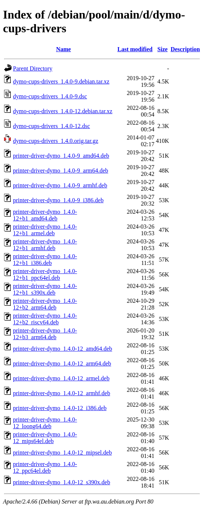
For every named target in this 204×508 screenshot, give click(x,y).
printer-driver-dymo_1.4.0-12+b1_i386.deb (45, 259)
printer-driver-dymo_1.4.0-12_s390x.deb (61, 482)
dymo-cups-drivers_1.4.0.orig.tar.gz (55, 141)
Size (162, 49)
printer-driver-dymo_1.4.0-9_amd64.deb (61, 156)
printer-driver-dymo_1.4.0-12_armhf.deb (61, 393)
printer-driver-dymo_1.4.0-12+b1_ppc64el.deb (45, 274)
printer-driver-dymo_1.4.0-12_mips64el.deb (45, 437)
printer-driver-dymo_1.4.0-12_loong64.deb (45, 422)
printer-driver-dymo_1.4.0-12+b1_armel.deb (45, 229)
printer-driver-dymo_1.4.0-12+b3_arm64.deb (45, 333)
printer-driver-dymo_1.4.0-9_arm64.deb (60, 170)
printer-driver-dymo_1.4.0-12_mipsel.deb (62, 452)
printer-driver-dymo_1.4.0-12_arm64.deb (62, 363)
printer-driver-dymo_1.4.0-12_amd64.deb (62, 348)
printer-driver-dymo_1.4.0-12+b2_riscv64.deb (45, 318)
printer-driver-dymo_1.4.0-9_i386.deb (58, 200)
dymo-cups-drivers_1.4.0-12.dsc (51, 126)
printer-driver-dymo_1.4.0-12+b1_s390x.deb (45, 289)
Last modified (134, 49)
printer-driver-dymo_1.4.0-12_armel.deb (61, 378)
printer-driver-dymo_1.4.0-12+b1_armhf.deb (45, 244)
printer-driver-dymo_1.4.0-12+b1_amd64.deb (45, 215)
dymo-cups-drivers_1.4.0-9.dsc (50, 96)
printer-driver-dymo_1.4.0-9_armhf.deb (60, 185)
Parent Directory (32, 68)
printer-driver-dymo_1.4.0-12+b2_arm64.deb (45, 304)
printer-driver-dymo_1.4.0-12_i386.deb (59, 408)
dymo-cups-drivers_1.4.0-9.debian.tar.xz (61, 81)
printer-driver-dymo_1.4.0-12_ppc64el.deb (45, 467)
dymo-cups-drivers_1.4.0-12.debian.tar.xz (62, 111)
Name (63, 49)
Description (185, 49)
